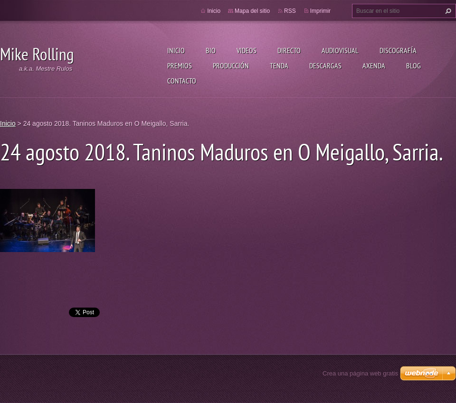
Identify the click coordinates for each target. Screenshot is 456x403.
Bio (211, 50)
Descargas (325, 65)
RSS (290, 11)
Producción (231, 65)
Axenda (373, 65)
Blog (413, 65)
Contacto (181, 80)
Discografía (398, 50)
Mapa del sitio (252, 11)
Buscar (447, 11)
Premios (179, 65)
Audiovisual (340, 50)
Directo (289, 50)
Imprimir (320, 11)
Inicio (176, 50)
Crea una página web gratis (360, 373)
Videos (246, 50)
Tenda (279, 65)
